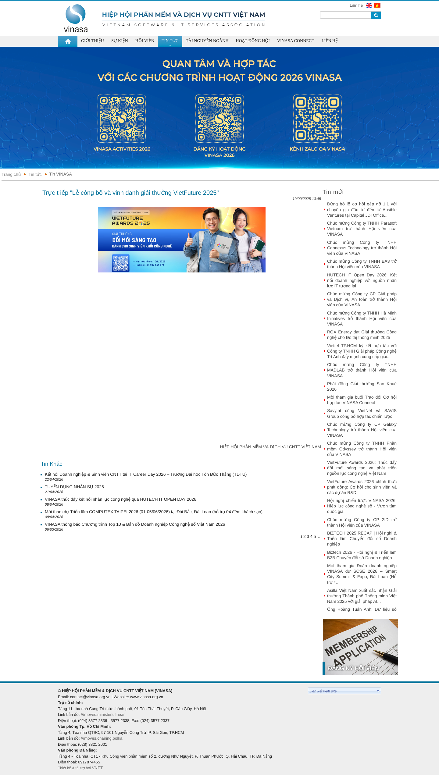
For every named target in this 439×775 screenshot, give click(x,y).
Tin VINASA (60, 174)
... (320, 536)
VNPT (98, 768)
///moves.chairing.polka (101, 738)
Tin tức (34, 174)
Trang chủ (11, 174)
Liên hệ (357, 5)
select (378, 691)
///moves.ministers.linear (103, 714)
